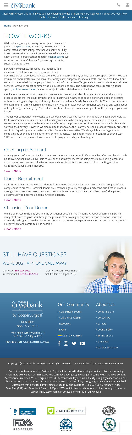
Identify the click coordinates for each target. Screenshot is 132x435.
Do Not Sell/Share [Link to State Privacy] (107, 347)
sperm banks (23, 46)
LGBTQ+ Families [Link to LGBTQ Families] (70, 335)
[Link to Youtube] (82, 343)
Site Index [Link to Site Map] (102, 341)
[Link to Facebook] (59, 343)
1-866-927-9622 (37, 381)
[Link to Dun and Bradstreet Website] (66, 424)
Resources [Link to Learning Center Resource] (64, 323)
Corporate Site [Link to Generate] (105, 311)
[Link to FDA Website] (23, 424)
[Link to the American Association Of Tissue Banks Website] (109, 410)
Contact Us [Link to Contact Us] (103, 317)
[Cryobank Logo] (22, 4)
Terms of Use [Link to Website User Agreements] (104, 335)
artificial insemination (24, 89)
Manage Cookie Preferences (108, 363)
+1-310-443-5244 (28, 274)
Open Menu (6, 4)
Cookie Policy (104, 329)
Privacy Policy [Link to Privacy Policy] (82, 363)
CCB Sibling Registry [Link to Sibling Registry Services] (69, 317)
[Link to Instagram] (66, 343)
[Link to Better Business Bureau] (23, 410)
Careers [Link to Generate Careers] (101, 323)
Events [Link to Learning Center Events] (62, 329)
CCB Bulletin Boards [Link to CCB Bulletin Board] (70, 311)
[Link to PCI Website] (109, 424)
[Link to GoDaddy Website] (66, 410)
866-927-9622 (22, 270)
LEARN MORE (13, 170)
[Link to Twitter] (74, 343)
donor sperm (56, 56)
